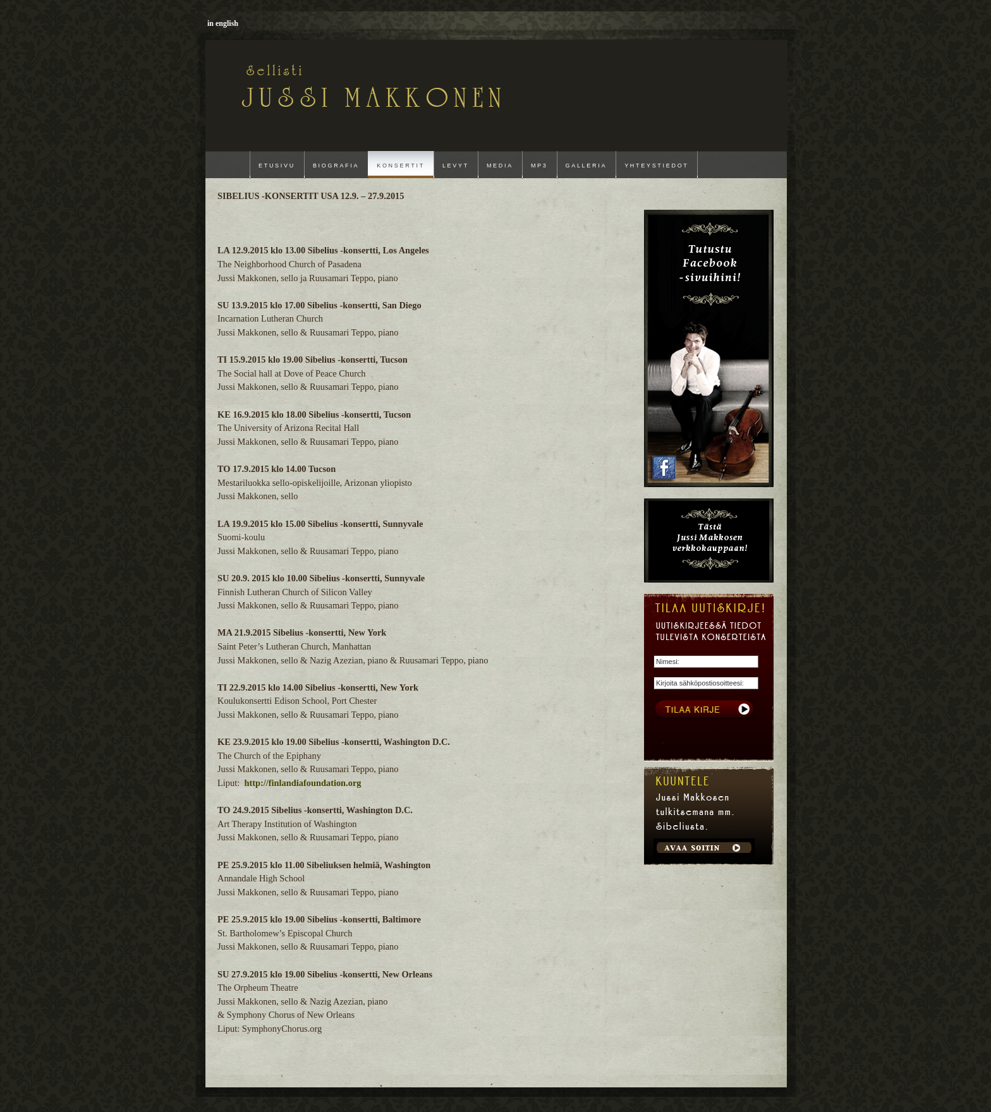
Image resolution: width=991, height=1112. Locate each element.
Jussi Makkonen (295, 83)
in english (222, 23)
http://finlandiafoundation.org (302, 783)
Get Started (704, 847)
